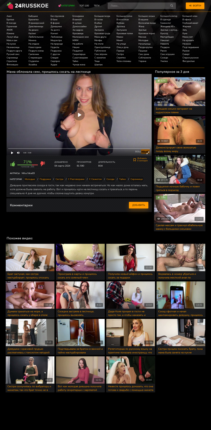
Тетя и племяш (124, 61)
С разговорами (80, 57)
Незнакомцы (13, 47)
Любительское (36, 36)
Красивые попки (125, 33)
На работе (78, 43)
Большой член (189, 16)
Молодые (143, 40)
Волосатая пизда (147, 23)
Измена (10, 33)
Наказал (164, 40)
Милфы (98, 40)
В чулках (77, 23)
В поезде (11, 23)
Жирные (186, 26)
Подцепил (78, 50)
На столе (99, 43)
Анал (9, 16)
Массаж (142, 36)
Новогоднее (35, 47)
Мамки (120, 36)
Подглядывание (190, 47)
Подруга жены (36, 50)
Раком (163, 50)
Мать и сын (12, 40)
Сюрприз (55, 61)
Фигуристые (188, 61)
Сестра (120, 54)
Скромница (12, 57)
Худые (54, 64)
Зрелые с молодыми (170, 30)
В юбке (98, 23)
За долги (55, 30)
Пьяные (120, 50)
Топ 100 (84, 5)
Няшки (76, 47)
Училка (164, 61)
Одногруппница (102, 47)
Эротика (121, 26)
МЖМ (75, 40)
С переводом (35, 57)
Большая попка (124, 16)
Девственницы (36, 26)
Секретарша (79, 54)
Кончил (54, 33)
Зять (184, 30)
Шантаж (98, 64)
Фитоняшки (12, 64)
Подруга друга (14, 50)
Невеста (164, 43)
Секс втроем (100, 54)
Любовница (56, 36)
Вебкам (120, 23)
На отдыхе (34, 43)
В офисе (186, 19)
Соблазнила (144, 57)
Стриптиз (121, 57)
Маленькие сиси (81, 36)
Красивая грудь (102, 33)
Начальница (144, 43)
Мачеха (32, 40)
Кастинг (32, 33)
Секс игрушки (167, 54)
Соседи (164, 57)
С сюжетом (100, 57)
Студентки (34, 61)
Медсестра (56, 40)
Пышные (142, 50)
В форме (55, 23)
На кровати (188, 40)
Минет (120, 40)
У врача (142, 61)
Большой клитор (168, 16)
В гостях (98, 19)
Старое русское (190, 57)
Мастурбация (167, 36)
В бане (54, 19)
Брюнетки (34, 19)
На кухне (11, 43)
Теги (96, 5)
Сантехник (34, 54)
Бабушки (33, 16)
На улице (121, 43)
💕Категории (66, 5)
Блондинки (78, 16)
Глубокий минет (190, 23)
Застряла (99, 30)
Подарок (165, 47)
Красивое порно (146, 33)
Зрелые (142, 30)
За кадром (78, 30)
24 (31, 5)
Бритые (10, 19)
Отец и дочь (122, 47)
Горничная (12, 26)
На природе (57, 43)
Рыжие (186, 50)
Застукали (122, 30)
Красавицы (78, 33)
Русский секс (13, 54)
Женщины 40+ (167, 26)
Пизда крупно (145, 47)
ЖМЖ (10, 30)
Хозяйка (33, 64)
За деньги (33, 30)
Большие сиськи (146, 16)
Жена (141, 26)
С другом (55, 54)
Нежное (186, 43)
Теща (97, 61)
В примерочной (36, 23)
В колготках (123, 19)
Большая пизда (102, 16)
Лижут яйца (12, 36)
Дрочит (98, 26)
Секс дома (143, 54)
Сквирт (186, 54)
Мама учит (187, 36)
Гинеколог (165, 23)
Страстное (12, 61)
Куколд (164, 33)
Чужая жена (79, 64)
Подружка (56, 50)
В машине (143, 19)
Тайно (75, 61)
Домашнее (56, 26)
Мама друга (100, 36)
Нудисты (55, 47)
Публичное (100, 50)
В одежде (165, 19)
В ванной (77, 19)
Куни (184, 33)
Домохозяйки (80, 26)
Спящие (55, 57)
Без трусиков (57, 16)
